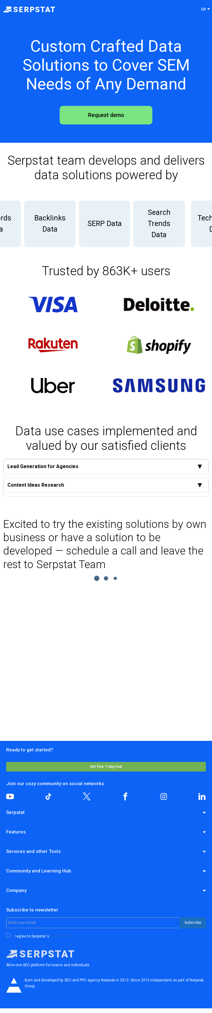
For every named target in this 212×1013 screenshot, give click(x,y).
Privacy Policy (61, 936)
